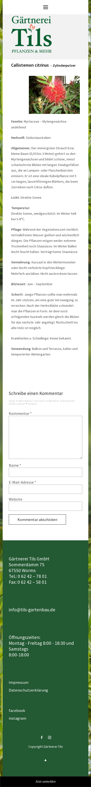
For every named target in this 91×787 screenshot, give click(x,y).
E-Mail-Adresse (22, 482)
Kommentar (20, 413)
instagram (17, 718)
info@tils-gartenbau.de (32, 610)
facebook (17, 710)
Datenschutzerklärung (28, 690)
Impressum (18, 682)
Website (15, 499)
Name (15, 465)
